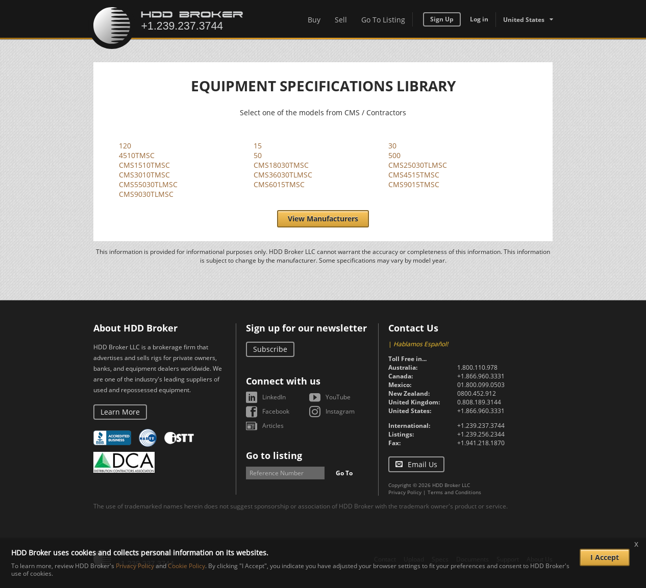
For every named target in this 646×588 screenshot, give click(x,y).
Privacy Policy (404, 492)
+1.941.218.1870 (481, 443)
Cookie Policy (186, 565)
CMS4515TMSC (413, 175)
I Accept (604, 557)
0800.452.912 (476, 393)
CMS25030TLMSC (417, 165)
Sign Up (442, 19)
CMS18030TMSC (281, 165)
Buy (314, 19)
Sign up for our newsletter (306, 328)
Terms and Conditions (454, 492)
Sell (341, 19)
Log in (479, 19)
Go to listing (274, 455)
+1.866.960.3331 (481, 376)
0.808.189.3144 (479, 402)
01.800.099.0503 (481, 384)
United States (523, 19)
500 (394, 155)
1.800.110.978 (477, 367)
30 (392, 145)
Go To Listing (383, 19)
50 (258, 155)
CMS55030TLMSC (148, 184)
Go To (344, 473)
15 (258, 145)
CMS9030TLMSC (146, 194)
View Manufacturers (323, 218)
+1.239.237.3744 (481, 425)
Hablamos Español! (420, 344)
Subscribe (270, 349)
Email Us (422, 464)
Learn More (120, 412)
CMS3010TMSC (144, 175)
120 (125, 145)
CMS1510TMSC (144, 165)
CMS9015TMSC (413, 184)
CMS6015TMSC (279, 184)
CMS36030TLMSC (283, 175)
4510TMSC (137, 155)
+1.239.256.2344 (481, 434)
